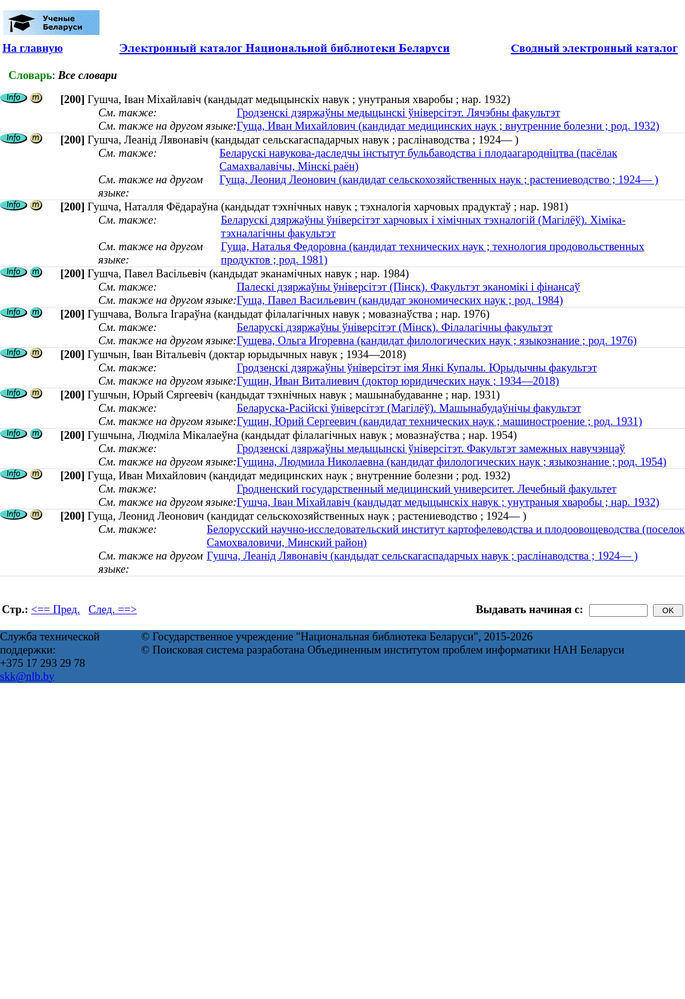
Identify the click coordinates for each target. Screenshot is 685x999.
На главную (32, 48)
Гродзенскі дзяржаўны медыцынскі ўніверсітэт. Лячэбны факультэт (398, 112)
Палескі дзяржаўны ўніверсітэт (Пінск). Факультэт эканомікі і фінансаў (408, 286)
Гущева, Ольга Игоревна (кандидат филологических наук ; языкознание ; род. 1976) (436, 340)
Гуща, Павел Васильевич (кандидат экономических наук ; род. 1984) (399, 300)
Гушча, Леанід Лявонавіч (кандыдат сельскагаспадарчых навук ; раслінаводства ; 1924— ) (422, 555)
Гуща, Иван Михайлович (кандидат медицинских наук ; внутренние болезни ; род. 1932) (447, 125)
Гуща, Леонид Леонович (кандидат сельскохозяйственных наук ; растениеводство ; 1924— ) (438, 179)
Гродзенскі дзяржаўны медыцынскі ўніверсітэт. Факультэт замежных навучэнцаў (430, 448)
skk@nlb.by (27, 676)
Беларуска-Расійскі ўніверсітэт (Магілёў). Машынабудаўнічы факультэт (408, 408)
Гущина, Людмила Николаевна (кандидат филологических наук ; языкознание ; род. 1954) (451, 461)
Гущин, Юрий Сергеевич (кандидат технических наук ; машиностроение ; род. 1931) (439, 421)
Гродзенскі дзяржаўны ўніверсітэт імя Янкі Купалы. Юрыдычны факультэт (416, 367)
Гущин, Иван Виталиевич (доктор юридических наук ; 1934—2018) (397, 380)
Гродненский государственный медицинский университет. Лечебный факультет (426, 488)
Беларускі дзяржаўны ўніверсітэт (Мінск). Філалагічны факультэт (394, 327)
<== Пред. (55, 609)
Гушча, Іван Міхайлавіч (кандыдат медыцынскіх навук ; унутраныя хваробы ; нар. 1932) (447, 502)
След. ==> (113, 609)
